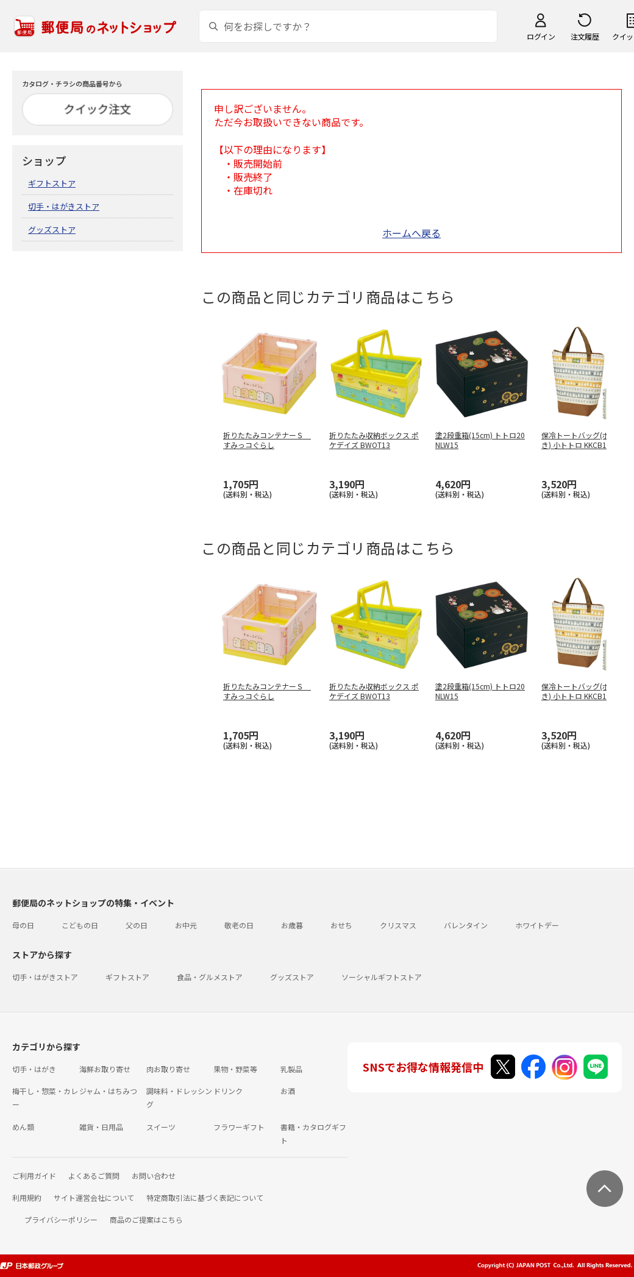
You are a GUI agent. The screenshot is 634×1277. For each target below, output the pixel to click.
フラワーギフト (239, 1127)
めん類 (23, 1127)
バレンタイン (466, 925)
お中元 (186, 925)
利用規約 (26, 1197)
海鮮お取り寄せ (104, 1069)
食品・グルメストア (210, 977)
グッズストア (52, 229)
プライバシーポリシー (61, 1219)
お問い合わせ (154, 1175)
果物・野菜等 (235, 1069)
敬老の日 (239, 925)
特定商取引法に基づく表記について (204, 1197)
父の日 (137, 925)
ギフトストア (52, 183)
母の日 (23, 925)
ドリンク (228, 1091)
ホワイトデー (537, 925)
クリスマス (398, 925)
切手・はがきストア (63, 206)
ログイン (541, 36)
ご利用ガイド (34, 1175)
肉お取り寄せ (168, 1069)
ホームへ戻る (411, 233)
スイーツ (161, 1127)
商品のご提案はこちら (146, 1219)
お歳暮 (292, 925)
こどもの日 (80, 925)
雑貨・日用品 (101, 1127)
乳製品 (291, 1069)
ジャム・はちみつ (108, 1091)
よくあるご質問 (93, 1175)
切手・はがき (34, 1069)
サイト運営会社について (94, 1197)
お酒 (287, 1091)
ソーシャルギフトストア (381, 977)
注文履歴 (585, 36)
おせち (341, 925)
